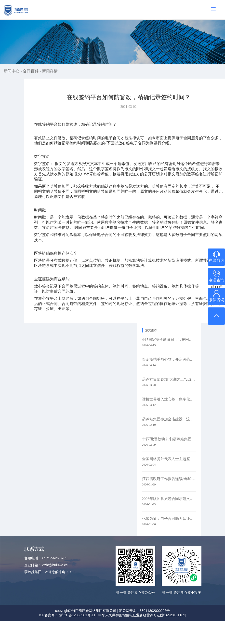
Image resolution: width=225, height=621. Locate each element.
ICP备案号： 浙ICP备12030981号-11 (67, 615)
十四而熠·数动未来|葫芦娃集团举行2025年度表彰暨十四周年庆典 (169, 439)
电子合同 (138, 143)
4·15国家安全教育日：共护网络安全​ (169, 340)
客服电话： (32, 558)
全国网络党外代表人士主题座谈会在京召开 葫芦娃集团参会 (169, 459)
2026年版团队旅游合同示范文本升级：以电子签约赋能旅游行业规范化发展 (169, 499)
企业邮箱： (32, 565)
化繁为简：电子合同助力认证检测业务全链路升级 (169, 519)
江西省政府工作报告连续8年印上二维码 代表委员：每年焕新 (169, 479)
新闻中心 (12, 71)
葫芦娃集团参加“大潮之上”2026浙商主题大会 (169, 379)
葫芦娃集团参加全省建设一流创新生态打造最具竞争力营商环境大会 (169, 419)
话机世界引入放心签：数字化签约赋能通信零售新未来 (169, 399)
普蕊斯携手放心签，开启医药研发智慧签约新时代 (169, 359)
